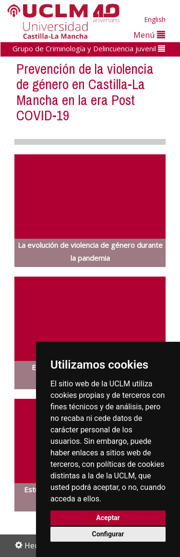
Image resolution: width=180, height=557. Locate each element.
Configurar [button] (108, 534)
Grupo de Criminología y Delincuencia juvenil (88, 48)
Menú (149, 34)
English (155, 19)
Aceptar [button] (108, 518)
